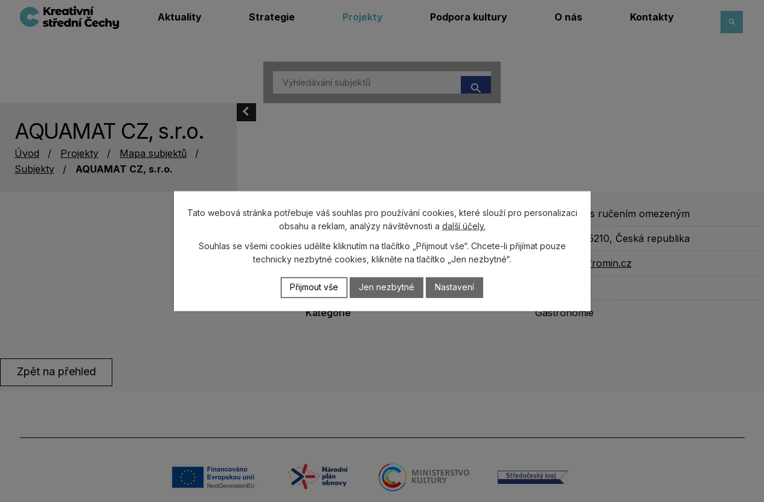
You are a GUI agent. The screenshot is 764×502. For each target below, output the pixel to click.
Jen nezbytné (386, 287)
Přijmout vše (314, 287)
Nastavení (454, 287)
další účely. (464, 226)
